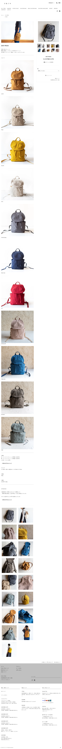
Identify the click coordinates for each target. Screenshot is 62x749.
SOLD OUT (48, 75)
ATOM (5, 676)
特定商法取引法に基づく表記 (6, 677)
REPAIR (55, 8)
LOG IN (9, 9)
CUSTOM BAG (23, 8)
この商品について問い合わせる (47, 662)
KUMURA (9, 8)
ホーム (2, 15)
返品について (57, 78)
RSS (2, 676)
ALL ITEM (3, 8)
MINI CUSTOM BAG (32, 8)
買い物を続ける (57, 662)
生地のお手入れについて (7, 463)
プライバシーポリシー (5, 679)
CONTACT (3, 9)
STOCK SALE (16, 8)
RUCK (6, 16)
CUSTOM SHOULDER (43, 8)
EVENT (51, 8)
